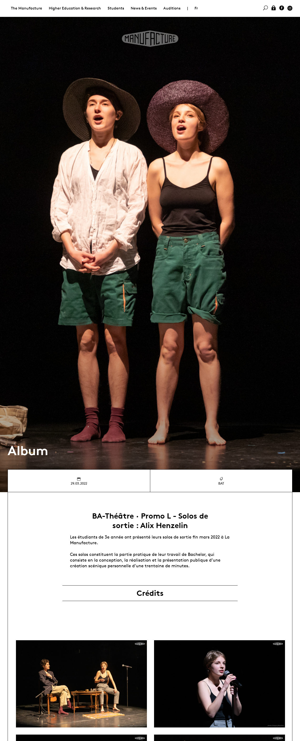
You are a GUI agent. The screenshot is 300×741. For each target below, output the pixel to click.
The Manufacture (26, 8)
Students (116, 8)
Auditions (171, 8)
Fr (196, 8)
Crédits (150, 593)
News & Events (144, 8)
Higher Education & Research (75, 8)
